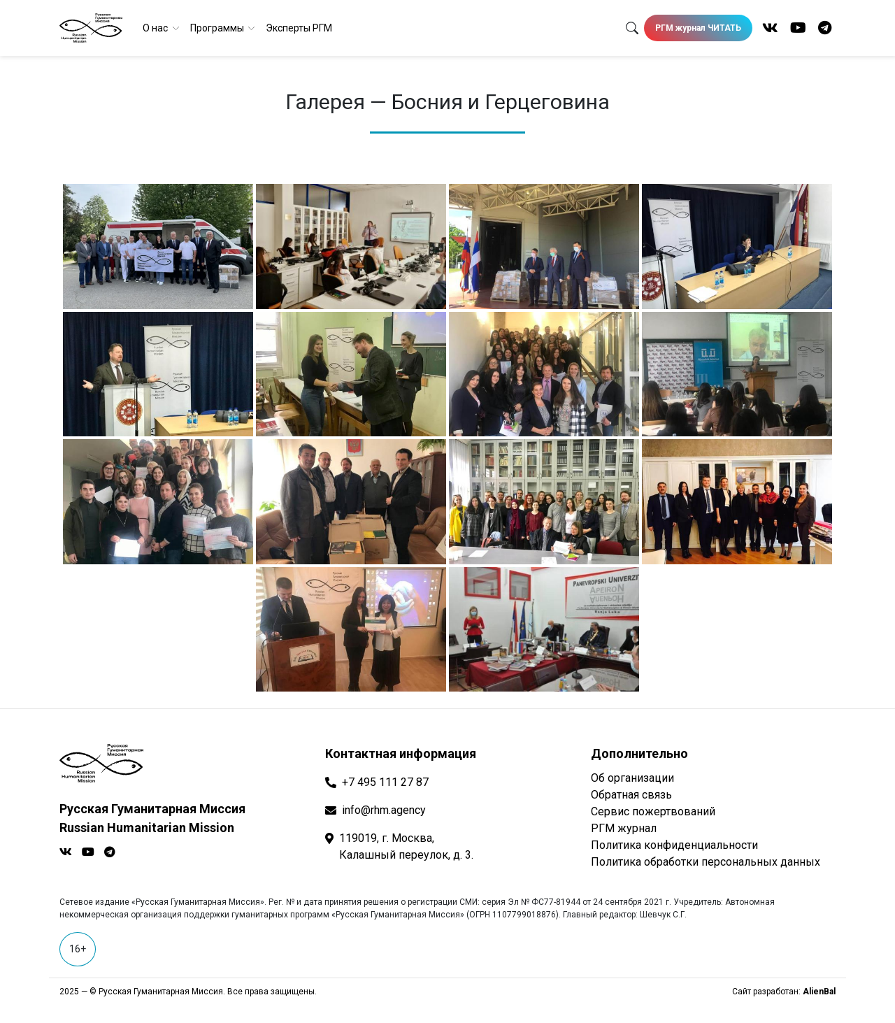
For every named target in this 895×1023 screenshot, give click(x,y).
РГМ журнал (624, 828)
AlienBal (819, 991)
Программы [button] (218, 28)
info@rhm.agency (384, 810)
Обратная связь (631, 794)
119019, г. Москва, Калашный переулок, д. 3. (406, 846)
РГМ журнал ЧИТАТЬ (698, 28)
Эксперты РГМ (299, 28)
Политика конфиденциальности (674, 845)
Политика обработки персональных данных (705, 861)
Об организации (632, 778)
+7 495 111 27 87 (385, 782)
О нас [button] (156, 28)
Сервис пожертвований (653, 811)
